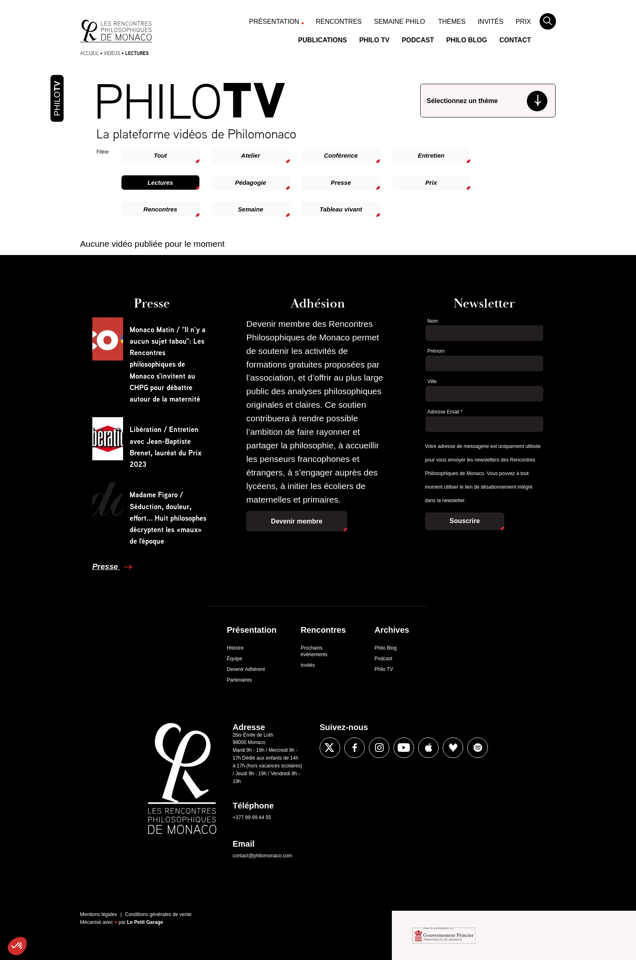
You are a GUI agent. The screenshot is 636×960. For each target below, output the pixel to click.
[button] (17, 946)
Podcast (418, 40)
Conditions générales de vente (158, 914)
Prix (523, 21)
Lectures (160, 182)
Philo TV (374, 40)
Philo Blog (466, 40)
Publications (322, 40)
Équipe (234, 658)
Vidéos (112, 53)
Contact (515, 40)
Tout (160, 155)
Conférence (341, 155)
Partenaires (239, 680)
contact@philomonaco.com (262, 856)
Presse (341, 182)
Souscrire (465, 520)
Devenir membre (296, 521)
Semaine (250, 209)
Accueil (89, 53)
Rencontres (339, 21)
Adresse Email (445, 412)
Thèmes (452, 21)
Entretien (431, 155)
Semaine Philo (399, 21)
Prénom (436, 351)
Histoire (235, 648)
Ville (432, 381)
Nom (433, 321)
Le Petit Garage (145, 922)
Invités (490, 21)
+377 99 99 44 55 (252, 817)
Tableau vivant (341, 209)
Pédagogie (250, 182)
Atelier (250, 155)
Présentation (274, 21)
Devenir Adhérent (246, 669)
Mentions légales (98, 914)
